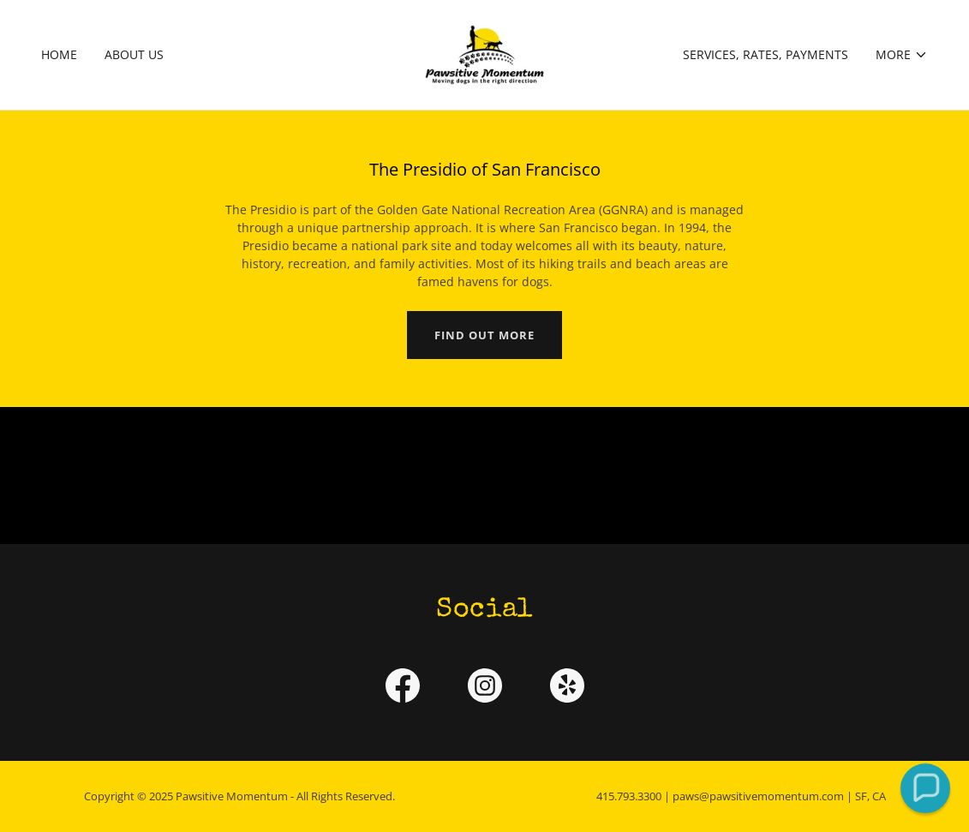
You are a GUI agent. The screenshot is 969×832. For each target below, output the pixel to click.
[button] (902, 55)
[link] (484, 53)
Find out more (484, 335)
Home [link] (59, 54)
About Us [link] (134, 54)
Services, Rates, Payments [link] (765, 54)
